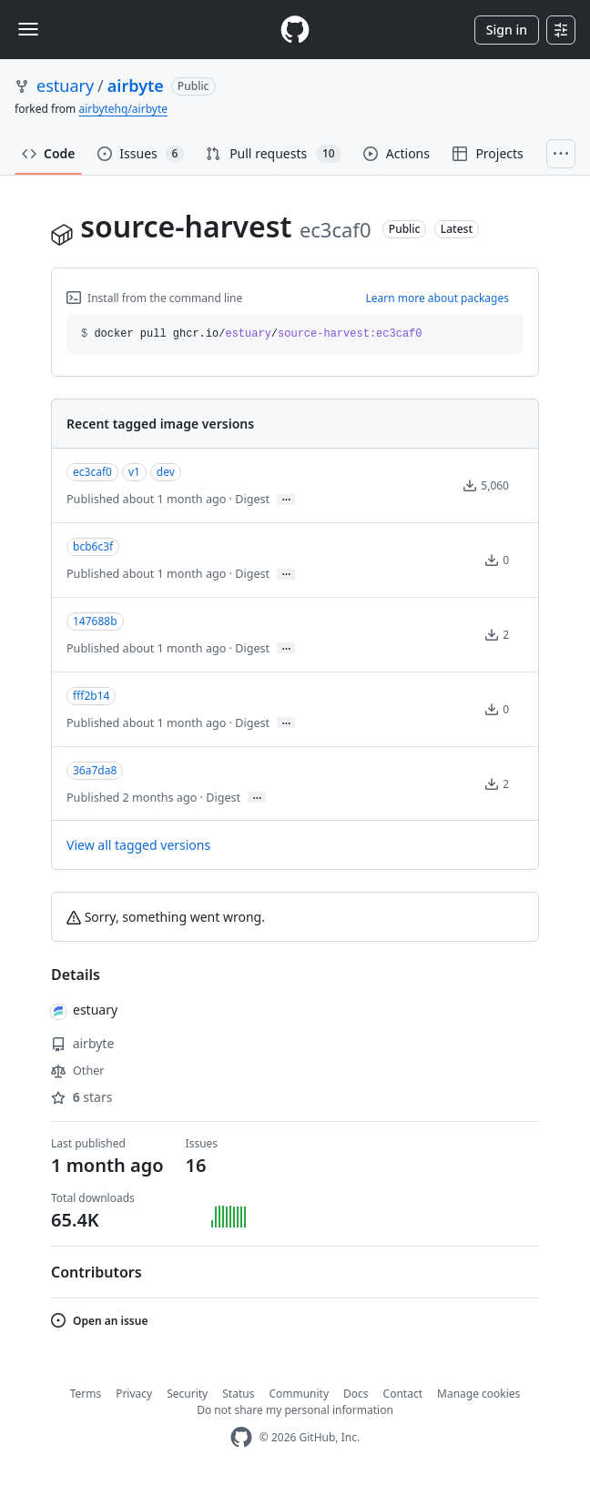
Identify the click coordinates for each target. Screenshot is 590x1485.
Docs (356, 1393)
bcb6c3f (93, 546)
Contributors (96, 1272)
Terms (86, 1393)
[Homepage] (295, 30)
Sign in (506, 29)
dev (166, 472)
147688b (95, 621)
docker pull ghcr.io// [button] (251, 334)
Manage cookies (478, 1393)
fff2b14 (91, 695)
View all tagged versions (138, 845)
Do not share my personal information (295, 1410)
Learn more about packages (437, 298)
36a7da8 (95, 770)
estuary (65, 85)
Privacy (134, 1393)
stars (81, 1097)
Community (299, 1393)
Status (238, 1393)
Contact (402, 1393)
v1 (134, 472)
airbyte (135, 85)
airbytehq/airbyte (123, 108)
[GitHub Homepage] (241, 1437)
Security (187, 1393)
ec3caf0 (92, 472)
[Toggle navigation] (28, 29)
